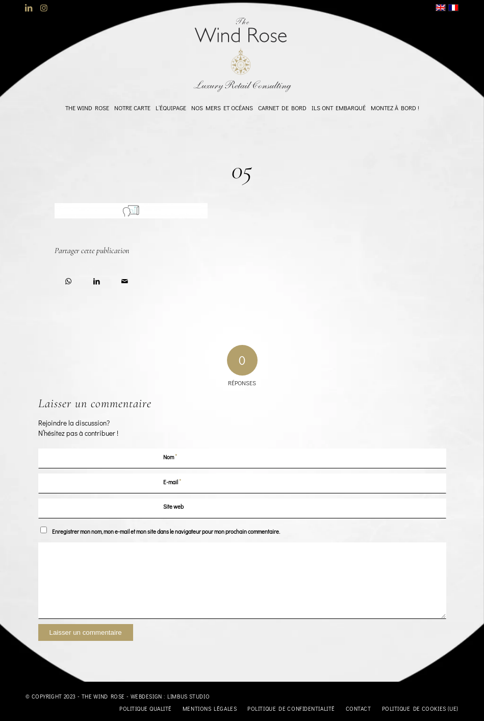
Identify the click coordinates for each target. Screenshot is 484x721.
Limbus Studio (188, 696)
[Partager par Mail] (125, 279)
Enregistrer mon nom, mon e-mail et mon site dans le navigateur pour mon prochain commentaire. (166, 531)
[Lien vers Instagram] (44, 7)
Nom (170, 456)
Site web (173, 506)
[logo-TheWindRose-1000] (242, 55)
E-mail (172, 481)
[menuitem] (87, 107)
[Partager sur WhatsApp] (69, 279)
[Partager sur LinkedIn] (97, 279)
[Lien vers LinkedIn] (28, 7)
